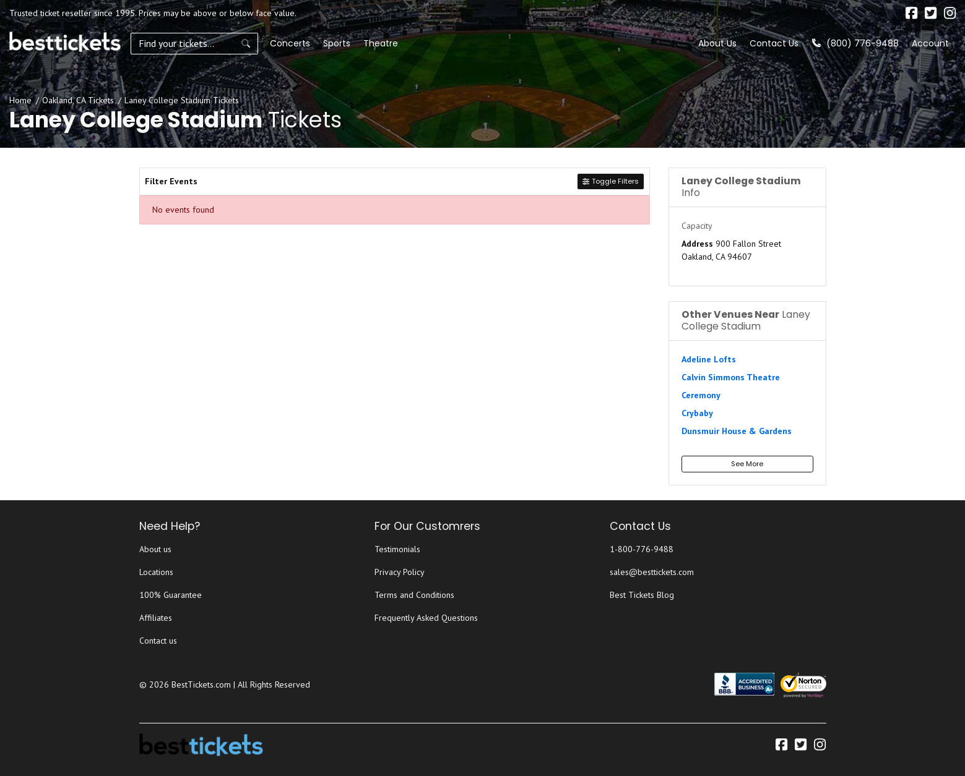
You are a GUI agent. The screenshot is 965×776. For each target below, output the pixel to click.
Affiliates (155, 617)
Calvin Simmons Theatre (731, 377)
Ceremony (701, 395)
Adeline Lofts (709, 359)
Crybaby (697, 413)
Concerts (286, 43)
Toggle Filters (610, 181)
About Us (717, 43)
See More (747, 464)
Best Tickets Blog (642, 594)
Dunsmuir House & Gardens (737, 431)
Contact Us (774, 43)
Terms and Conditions (414, 594)
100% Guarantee (170, 594)
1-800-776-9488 (641, 549)
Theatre (377, 43)
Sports (333, 43)
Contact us (158, 640)
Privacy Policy (399, 572)
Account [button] (930, 43)
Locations (156, 572)
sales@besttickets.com (652, 572)
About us (155, 549)
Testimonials (397, 549)
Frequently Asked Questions (426, 617)
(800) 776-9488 (855, 43)
